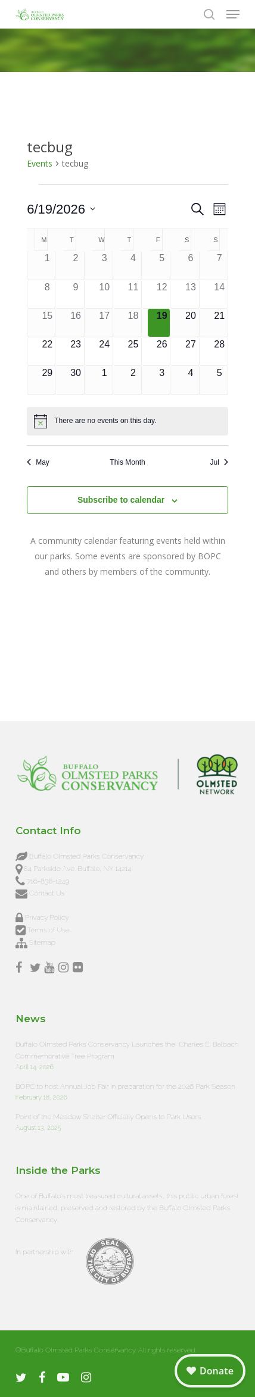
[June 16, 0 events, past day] (75, 323)
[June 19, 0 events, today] (162, 323)
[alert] (127, 421)
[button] (233, 14)
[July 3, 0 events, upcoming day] (162, 380)
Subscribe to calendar (120, 500)
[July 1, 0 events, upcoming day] (105, 380)
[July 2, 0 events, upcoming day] (133, 380)
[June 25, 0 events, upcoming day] (133, 351)
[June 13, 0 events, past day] (190, 294)
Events (39, 163)
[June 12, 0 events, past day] (162, 294)
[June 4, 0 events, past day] (133, 265)
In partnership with (44, 1252)
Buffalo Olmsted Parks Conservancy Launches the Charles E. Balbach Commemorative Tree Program (127, 1050)
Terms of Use (48, 930)
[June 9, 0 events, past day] (75, 294)
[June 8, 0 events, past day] (47, 294)
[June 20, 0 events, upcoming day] (190, 323)
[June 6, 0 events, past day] (190, 265)
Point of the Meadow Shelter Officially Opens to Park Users (108, 1117)
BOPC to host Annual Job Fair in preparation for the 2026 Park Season (125, 1086)
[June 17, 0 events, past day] (105, 323)
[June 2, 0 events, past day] (75, 265)
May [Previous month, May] (38, 462)
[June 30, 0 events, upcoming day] (75, 380)
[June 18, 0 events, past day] (133, 323)
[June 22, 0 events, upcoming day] (47, 351)
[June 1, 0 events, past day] (47, 265)
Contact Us (47, 893)
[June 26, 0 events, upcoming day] (162, 351)
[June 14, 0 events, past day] (220, 294)
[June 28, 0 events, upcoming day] (220, 351)
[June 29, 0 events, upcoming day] (47, 380)
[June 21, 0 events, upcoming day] (220, 323)
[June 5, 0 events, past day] (162, 265)
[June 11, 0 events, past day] (133, 294)
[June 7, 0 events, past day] (220, 265)
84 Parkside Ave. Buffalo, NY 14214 (78, 868)
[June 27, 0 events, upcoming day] (190, 351)
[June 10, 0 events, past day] (105, 294)
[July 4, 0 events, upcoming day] (190, 380)
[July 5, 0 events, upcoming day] (220, 380)
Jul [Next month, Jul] (219, 462)
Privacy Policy (47, 917)
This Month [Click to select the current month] (127, 462)
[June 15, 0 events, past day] (47, 323)
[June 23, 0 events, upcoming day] (75, 351)
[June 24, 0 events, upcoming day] (105, 351)
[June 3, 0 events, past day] (105, 265)
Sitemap (42, 942)
